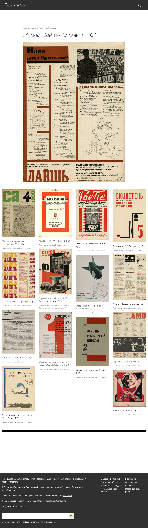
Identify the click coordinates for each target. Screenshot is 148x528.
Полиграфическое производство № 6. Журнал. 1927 (17, 417)
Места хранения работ (128, 15)
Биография (30, 15)
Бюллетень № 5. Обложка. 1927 (128, 246)
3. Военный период (110, 485)
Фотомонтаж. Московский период (52, 308)
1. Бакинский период (110, 479)
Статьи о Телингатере (50, 15)
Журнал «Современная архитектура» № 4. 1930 (13, 242)
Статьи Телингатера (75, 15)
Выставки (109, 15)
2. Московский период (111, 482)
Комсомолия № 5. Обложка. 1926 (54, 240)
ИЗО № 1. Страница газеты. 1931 (17, 357)
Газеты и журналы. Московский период (39, 28)
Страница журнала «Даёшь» (126, 361)
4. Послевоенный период (109, 490)
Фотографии (94, 15)
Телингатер (15, 5)
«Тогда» (28, 501)
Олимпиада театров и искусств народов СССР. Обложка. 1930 (54, 363)
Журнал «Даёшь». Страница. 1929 (17, 301)
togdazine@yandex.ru (56, 501)
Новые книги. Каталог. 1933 (126, 410)
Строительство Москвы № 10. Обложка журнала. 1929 (53, 300)
